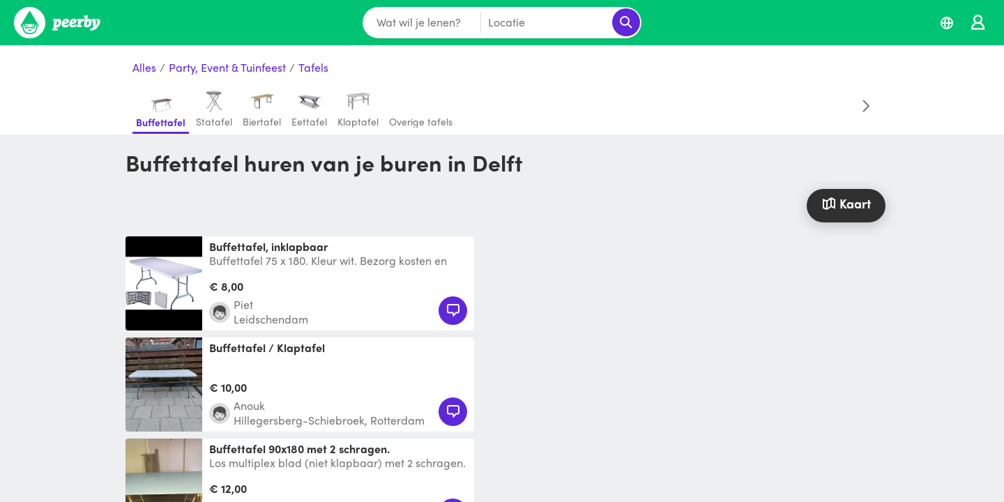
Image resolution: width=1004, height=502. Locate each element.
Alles (144, 68)
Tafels (313, 68)
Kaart (845, 203)
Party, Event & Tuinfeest (227, 68)
